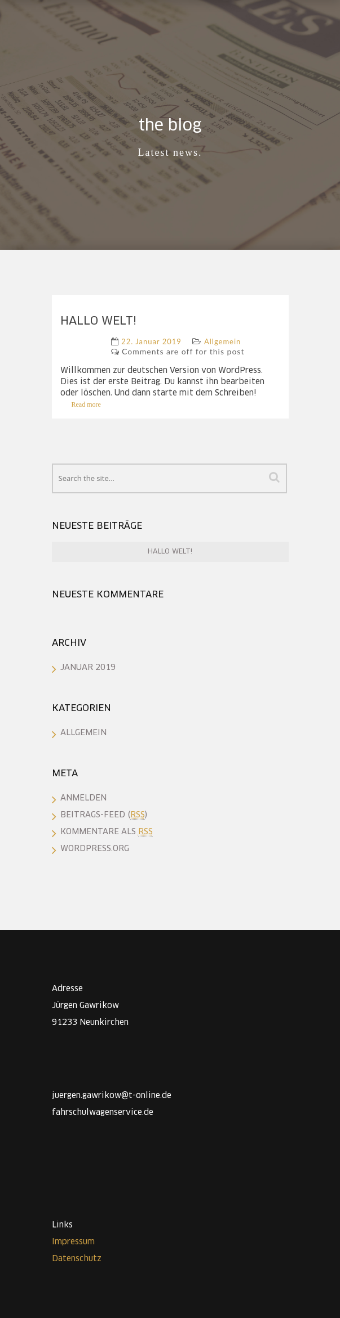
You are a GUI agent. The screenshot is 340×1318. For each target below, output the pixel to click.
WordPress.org (94, 849)
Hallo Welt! (98, 321)
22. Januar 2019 (151, 341)
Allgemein (222, 341)
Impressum (73, 1242)
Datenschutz (76, 1259)
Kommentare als (106, 832)
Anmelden (83, 798)
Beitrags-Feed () (103, 815)
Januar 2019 (88, 668)
